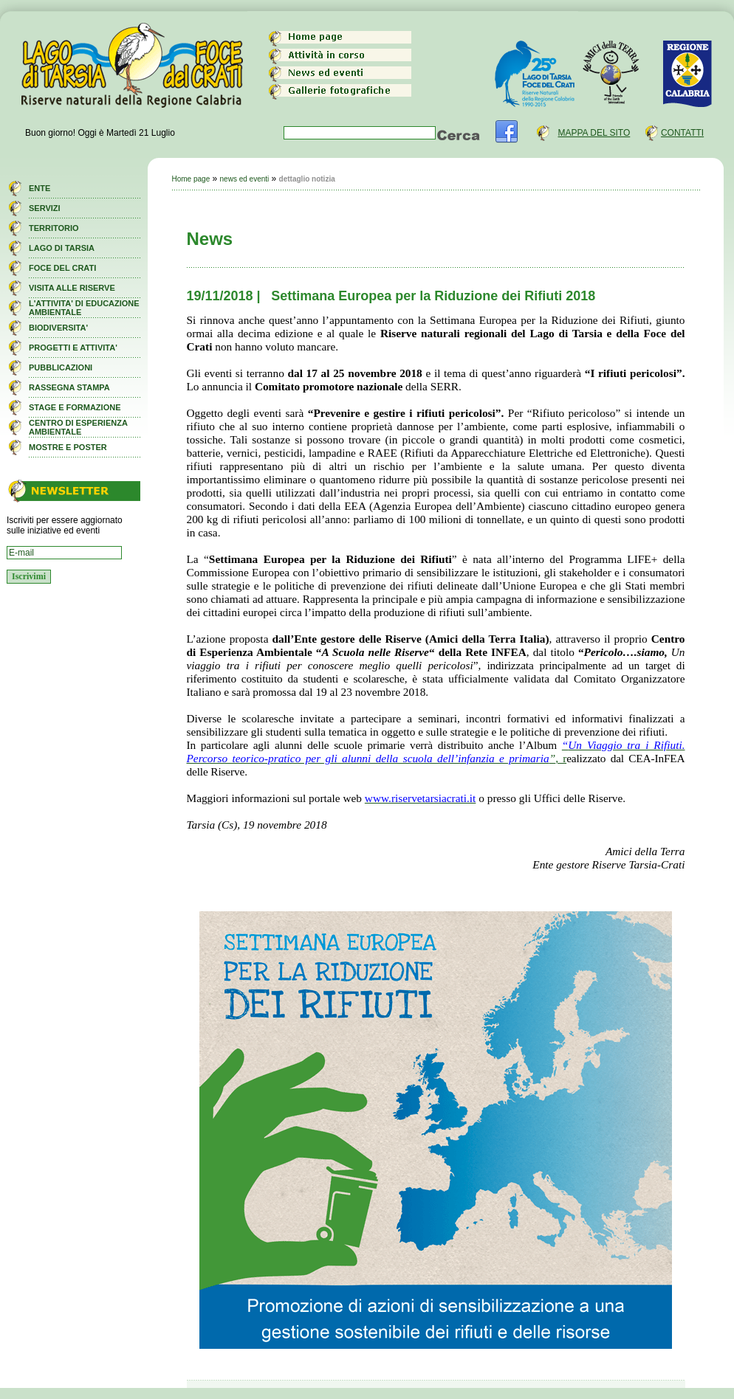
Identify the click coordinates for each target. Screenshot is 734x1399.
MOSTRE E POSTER (68, 447)
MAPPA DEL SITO (594, 133)
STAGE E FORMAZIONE (74, 407)
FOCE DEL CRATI (62, 267)
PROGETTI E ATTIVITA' (73, 347)
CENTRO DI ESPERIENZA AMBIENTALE (78, 427)
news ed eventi (245, 179)
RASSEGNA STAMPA (69, 387)
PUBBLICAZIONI (60, 367)
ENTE (39, 188)
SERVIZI (45, 208)
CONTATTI (682, 133)
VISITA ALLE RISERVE (72, 287)
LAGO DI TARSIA (62, 247)
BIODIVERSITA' (58, 327)
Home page (191, 179)
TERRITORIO (54, 228)
